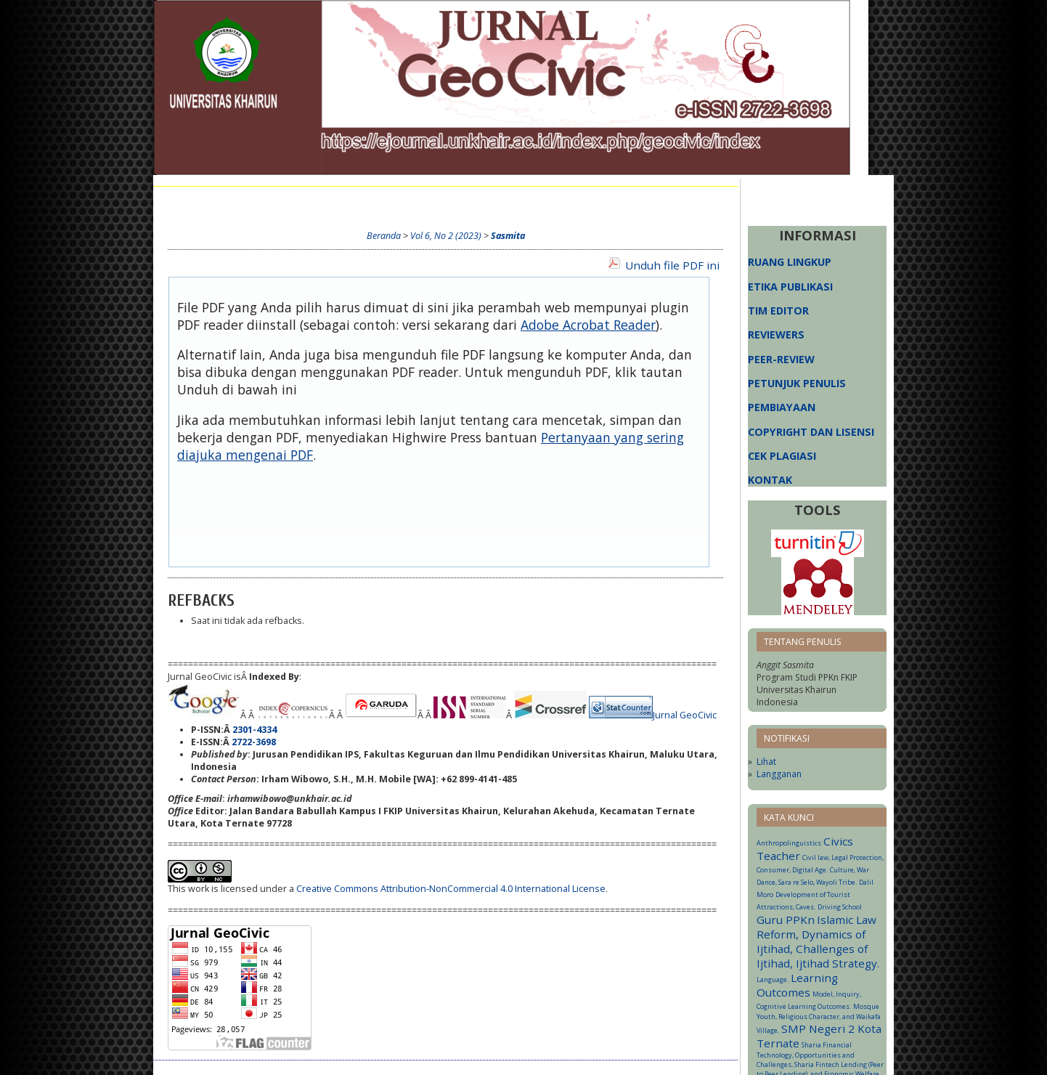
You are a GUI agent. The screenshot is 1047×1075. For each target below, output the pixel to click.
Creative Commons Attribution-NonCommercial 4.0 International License (451, 889)
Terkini (447, 200)
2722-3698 (254, 742)
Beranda (188, 200)
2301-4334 (254, 729)
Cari (405, 200)
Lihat (766, 761)
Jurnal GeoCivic (685, 715)
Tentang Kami (256, 200)
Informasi (544, 200)
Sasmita (508, 236)
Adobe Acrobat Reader (588, 324)
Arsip (492, 200)
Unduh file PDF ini (672, 265)
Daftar (364, 200)
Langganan (779, 774)
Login (318, 200)
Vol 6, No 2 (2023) (445, 236)
